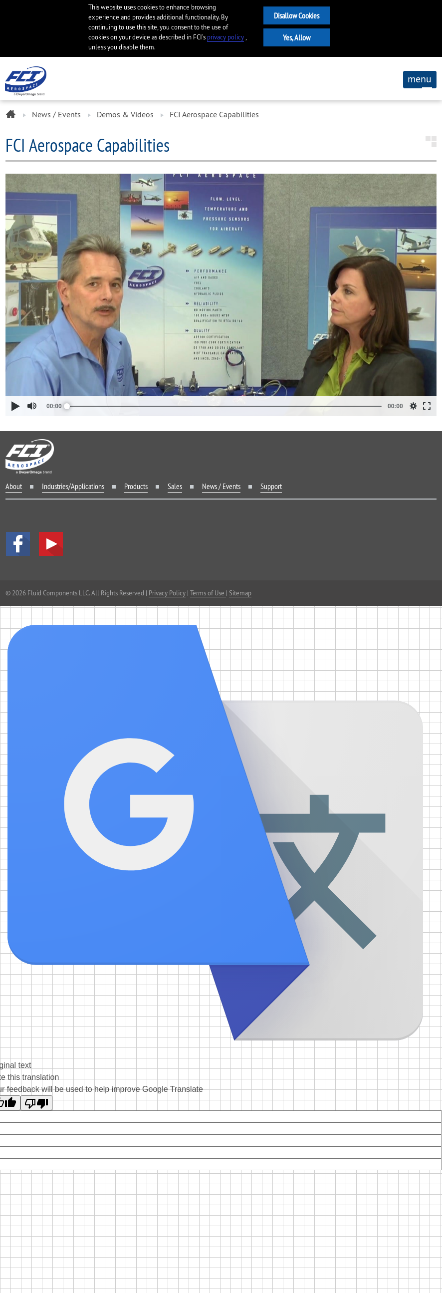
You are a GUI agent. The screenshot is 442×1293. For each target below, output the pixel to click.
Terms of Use (208, 593)
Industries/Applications (73, 486)
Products (136, 486)
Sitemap (240, 593)
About (13, 486)
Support (271, 486)
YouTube (50, 543)
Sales (175, 486)
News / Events (56, 114)
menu (420, 80)
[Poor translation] (36, 1102)
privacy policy (225, 37)
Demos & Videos (125, 114)
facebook (17, 543)
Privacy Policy (167, 593)
